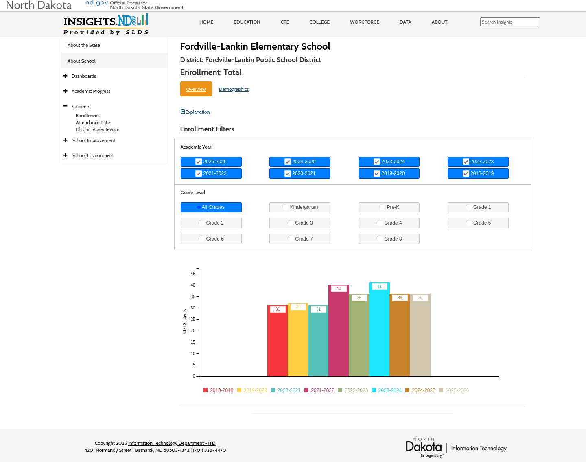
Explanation (195, 112)
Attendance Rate (93, 122)
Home (206, 22)
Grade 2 (211, 223)
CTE (285, 22)
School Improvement (93, 140)
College (319, 22)
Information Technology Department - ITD (172, 443)
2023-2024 (389, 161)
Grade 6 (211, 238)
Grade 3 (300, 223)
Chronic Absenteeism (98, 129)
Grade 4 (389, 223)
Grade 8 (389, 238)
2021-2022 (211, 173)
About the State (84, 45)
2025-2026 (211, 161)
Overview (196, 89)
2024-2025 (300, 161)
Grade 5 (478, 223)
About (440, 22)
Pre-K (389, 207)
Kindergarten (300, 207)
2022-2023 (478, 161)
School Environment (93, 155)
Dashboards (84, 76)
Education (247, 22)
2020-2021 (300, 173)
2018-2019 (478, 173)
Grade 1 (478, 207)
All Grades (211, 207)
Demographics (234, 89)
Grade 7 (300, 238)
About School (82, 61)
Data (405, 22)
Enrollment (87, 115)
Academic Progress (91, 91)
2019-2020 (389, 173)
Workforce (364, 22)
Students (81, 106)
